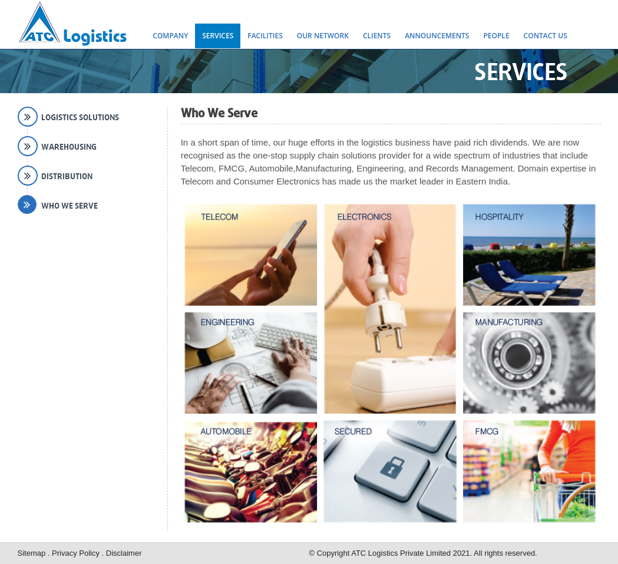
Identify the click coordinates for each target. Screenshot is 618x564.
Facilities (265, 36)
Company (170, 36)
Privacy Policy (77, 553)
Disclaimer (124, 553)
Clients (377, 36)
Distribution (66, 176)
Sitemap (33, 553)
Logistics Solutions (80, 117)
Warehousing (69, 146)
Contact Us (545, 36)
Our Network (323, 36)
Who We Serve (69, 205)
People (496, 36)
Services (217, 36)
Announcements (437, 36)
